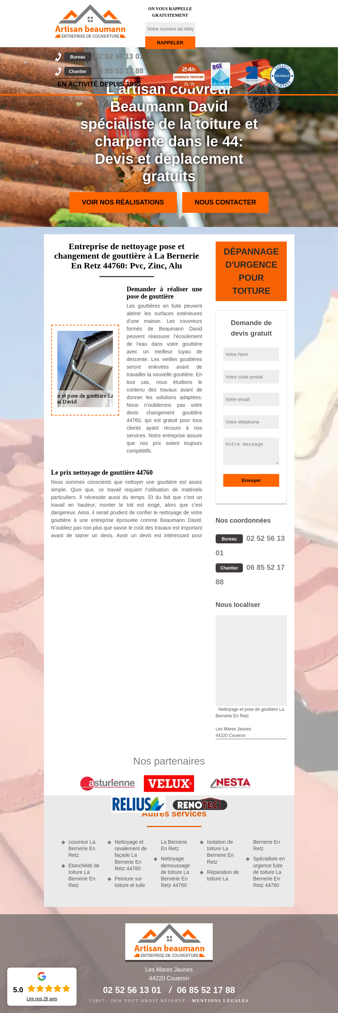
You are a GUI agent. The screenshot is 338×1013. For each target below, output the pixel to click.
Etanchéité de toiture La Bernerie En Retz (84, 875)
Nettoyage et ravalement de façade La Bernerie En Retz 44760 (131, 855)
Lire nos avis (42, 998)
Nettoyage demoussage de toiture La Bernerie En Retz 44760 (175, 872)
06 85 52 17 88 (103, 71)
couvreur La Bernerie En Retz (82, 848)
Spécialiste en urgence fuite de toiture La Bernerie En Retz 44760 (269, 872)
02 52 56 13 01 (103, 56)
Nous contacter (225, 202)
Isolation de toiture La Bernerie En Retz (220, 852)
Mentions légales (220, 1000)
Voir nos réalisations (123, 202)
